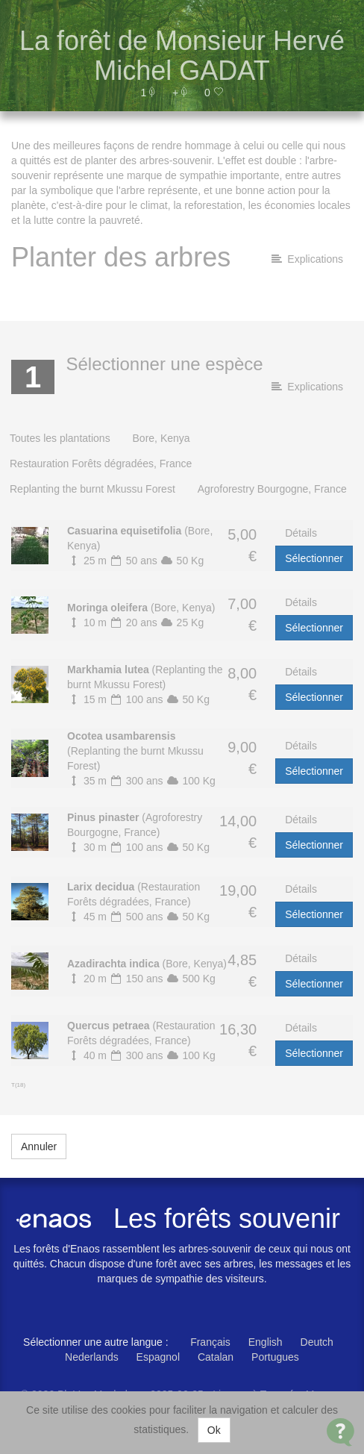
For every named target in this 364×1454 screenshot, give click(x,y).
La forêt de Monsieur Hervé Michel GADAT (182, 55)
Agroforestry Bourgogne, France (272, 489)
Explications (307, 259)
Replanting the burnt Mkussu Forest (92, 489)
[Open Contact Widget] (340, 1432)
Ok (214, 1430)
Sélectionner (314, 558)
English (265, 1342)
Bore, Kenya (161, 438)
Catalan (215, 1357)
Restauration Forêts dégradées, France (101, 463)
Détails (301, 533)
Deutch (317, 1342)
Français (210, 1342)
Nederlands (92, 1357)
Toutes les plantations (60, 438)
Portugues (275, 1357)
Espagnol (158, 1357)
